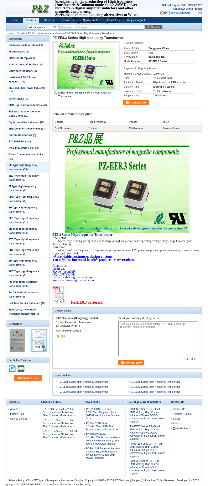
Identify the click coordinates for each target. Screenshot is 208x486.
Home (15, 20)
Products (31, 20)
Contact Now (138, 102)
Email (198, 8)
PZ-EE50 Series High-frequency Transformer (83, 386)
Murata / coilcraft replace (23, 64)
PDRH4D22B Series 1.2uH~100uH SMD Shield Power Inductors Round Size (102, 426)
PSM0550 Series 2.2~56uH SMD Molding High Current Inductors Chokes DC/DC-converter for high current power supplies (147, 432)
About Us (48, 20)
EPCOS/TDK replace (20, 58)
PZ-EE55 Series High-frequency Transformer (155, 381)
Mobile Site (180, 428)
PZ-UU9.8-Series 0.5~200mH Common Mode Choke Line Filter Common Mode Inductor (59, 412)
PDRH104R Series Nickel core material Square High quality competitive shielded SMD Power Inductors (103, 453)
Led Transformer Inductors (24, 303)
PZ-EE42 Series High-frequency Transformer (155, 386)
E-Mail (176, 418)
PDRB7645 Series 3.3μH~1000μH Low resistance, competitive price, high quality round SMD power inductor (103, 439)
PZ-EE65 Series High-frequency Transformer (83, 381)
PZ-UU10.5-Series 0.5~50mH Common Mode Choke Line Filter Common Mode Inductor (59, 423)
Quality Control (91, 20)
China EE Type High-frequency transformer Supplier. (55, 480)
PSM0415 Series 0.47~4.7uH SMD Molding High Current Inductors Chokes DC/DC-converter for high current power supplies (147, 450)
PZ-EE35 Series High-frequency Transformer (155, 391)
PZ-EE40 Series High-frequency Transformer (83, 391)
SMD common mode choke (24, 128)
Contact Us (113, 20)
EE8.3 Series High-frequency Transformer (82, 234)
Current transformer (20, 135)
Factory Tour (68, 20)
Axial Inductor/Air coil (21, 148)
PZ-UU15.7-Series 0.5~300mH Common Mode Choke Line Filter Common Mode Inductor (60, 434)
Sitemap (177, 423)
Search (155, 27)
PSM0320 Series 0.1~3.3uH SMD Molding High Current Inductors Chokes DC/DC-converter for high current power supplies (147, 467)
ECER (195, 480)
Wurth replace (17, 51)
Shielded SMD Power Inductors (27, 88)
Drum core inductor (20, 71)
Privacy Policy (16, 480)
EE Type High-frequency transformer (45, 33)
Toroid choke (16, 98)
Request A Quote (183, 8)
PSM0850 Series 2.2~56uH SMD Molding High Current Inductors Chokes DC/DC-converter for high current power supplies (147, 415)
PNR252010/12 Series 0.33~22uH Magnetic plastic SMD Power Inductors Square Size (102, 414)
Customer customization (23, 45)
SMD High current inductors (25, 105)
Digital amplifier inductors (24, 122)
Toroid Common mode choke (26, 154)
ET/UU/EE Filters (18, 141)
